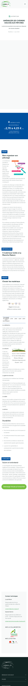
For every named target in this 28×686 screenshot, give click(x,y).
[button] (25, 4)
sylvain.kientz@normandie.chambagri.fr (15, 621)
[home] (5, 4)
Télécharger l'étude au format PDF (14, 487)
